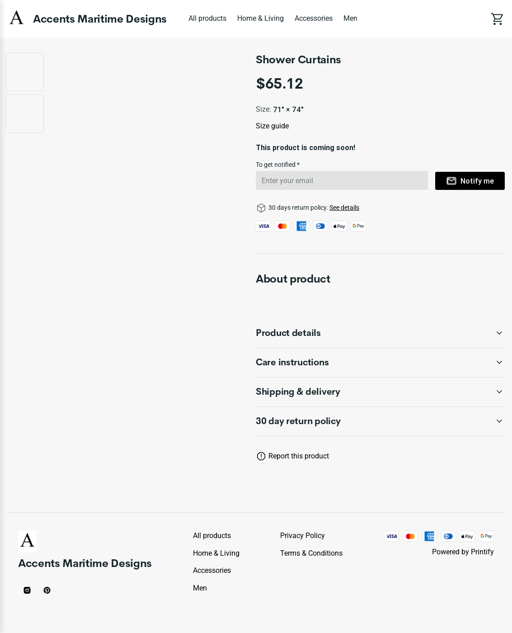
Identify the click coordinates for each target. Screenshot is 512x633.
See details (344, 207)
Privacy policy (302, 535)
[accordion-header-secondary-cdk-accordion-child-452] (380, 362)
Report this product (298, 456)
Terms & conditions (311, 553)
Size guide (272, 126)
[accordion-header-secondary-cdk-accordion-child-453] (380, 392)
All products (207, 18)
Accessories (314, 18)
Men (350, 18)
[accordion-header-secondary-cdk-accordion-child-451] (380, 333)
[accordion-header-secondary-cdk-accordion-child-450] (380, 421)
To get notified (276, 164)
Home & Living (260, 18)
